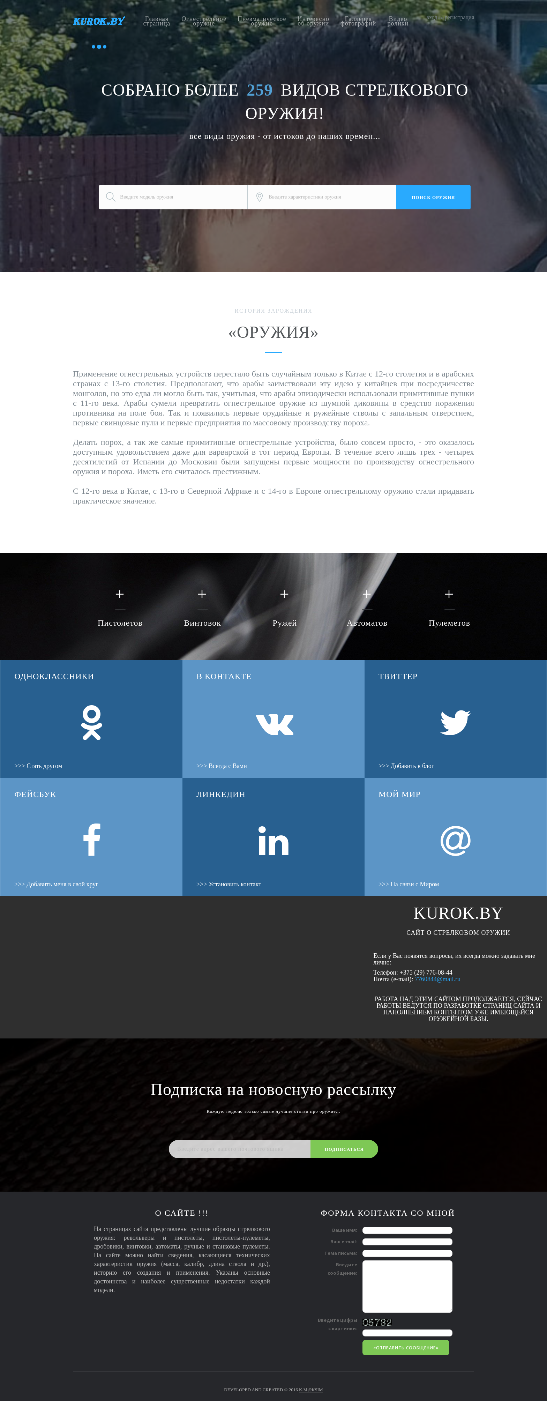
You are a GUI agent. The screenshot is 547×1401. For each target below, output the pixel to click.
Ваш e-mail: (343, 1241)
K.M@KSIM (311, 1389)
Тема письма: (340, 1253)
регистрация (459, 17)
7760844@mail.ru (437, 979)
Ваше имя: (344, 1230)
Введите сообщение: (342, 1268)
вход (432, 17)
